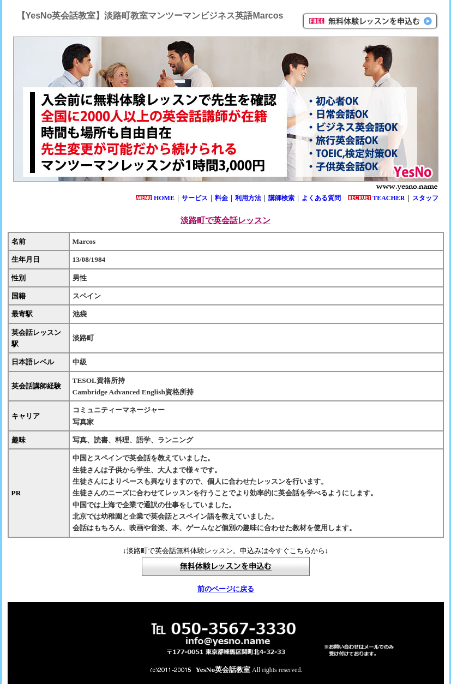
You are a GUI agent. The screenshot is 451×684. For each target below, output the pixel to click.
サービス (195, 198)
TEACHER (388, 198)
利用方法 (248, 198)
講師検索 (281, 198)
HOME (164, 198)
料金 (221, 198)
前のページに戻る (225, 589)
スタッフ (425, 198)
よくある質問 (321, 198)
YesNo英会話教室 (223, 669)
